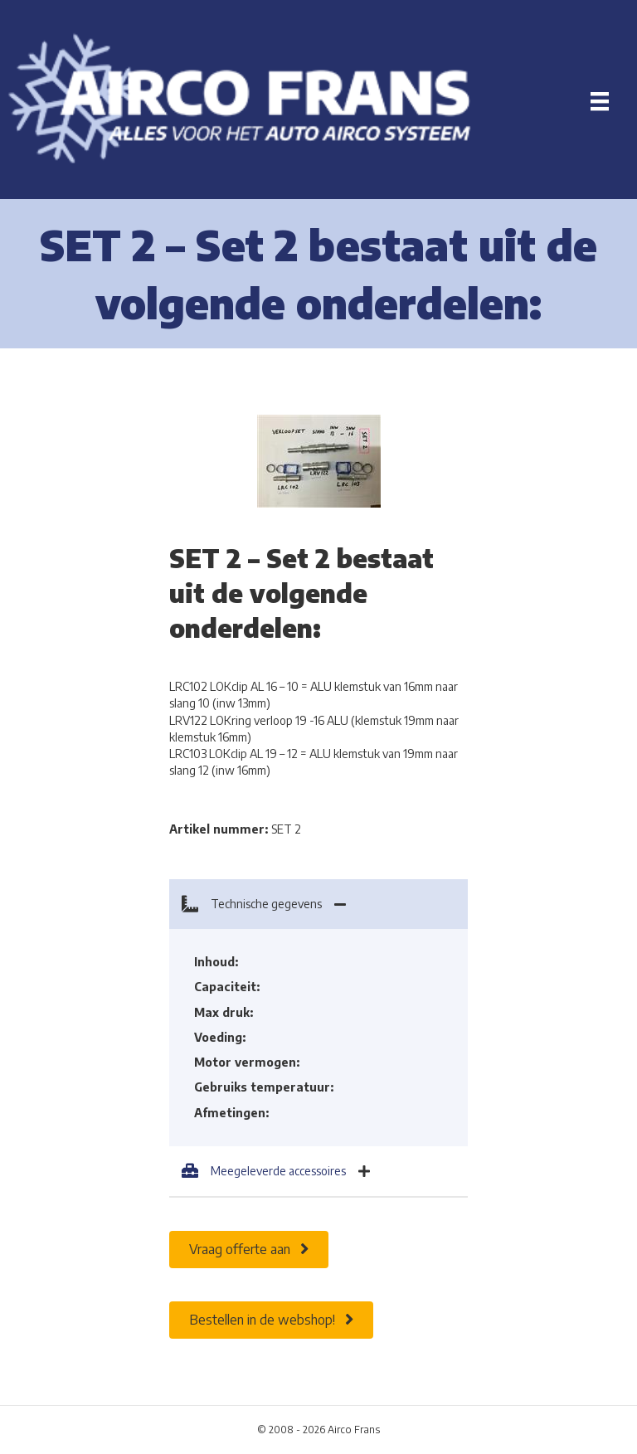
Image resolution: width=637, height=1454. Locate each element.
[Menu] (599, 101)
